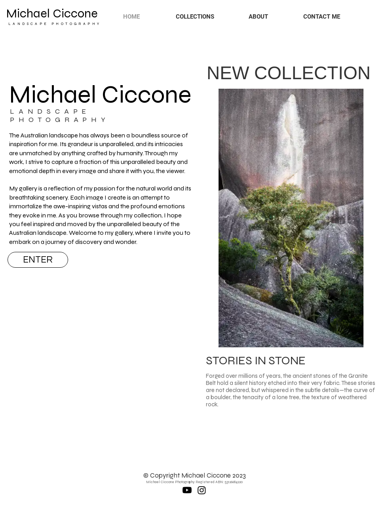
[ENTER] (38, 260)
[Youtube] (187, 490)
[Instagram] (201, 490)
